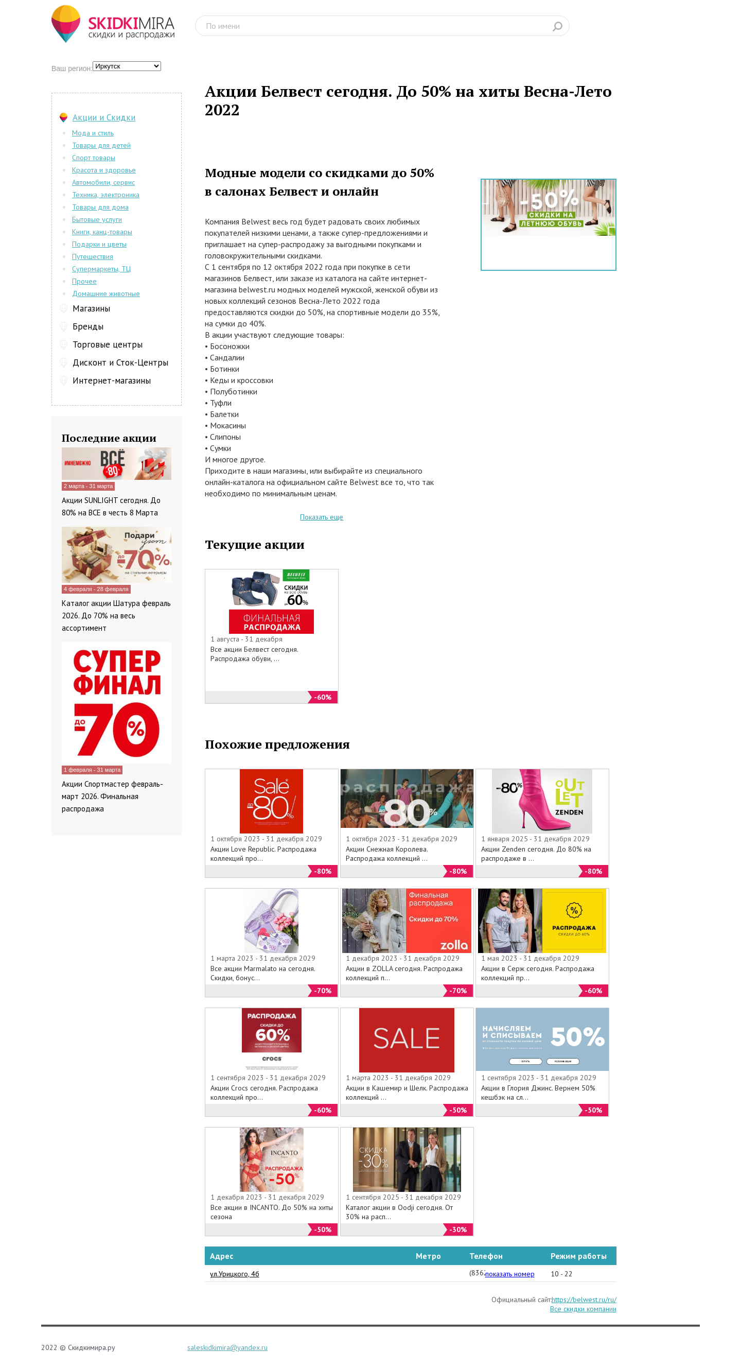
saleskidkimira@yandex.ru (227, 1347)
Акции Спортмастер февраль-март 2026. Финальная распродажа (112, 796)
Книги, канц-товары (102, 231)
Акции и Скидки (104, 117)
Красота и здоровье (104, 170)
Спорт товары (93, 157)
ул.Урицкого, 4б (234, 1273)
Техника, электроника (105, 194)
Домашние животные (106, 293)
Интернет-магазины (112, 380)
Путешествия (92, 256)
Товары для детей (101, 145)
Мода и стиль (93, 132)
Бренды (88, 326)
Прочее (84, 281)
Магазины (91, 308)
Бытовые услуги (97, 219)
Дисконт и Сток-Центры (120, 362)
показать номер (510, 1273)
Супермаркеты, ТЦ (101, 268)
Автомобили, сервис (103, 182)
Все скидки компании (583, 1308)
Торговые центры (108, 344)
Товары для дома (100, 207)
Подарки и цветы (99, 244)
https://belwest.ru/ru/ (584, 1299)
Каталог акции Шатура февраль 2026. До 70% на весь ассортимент (116, 615)
